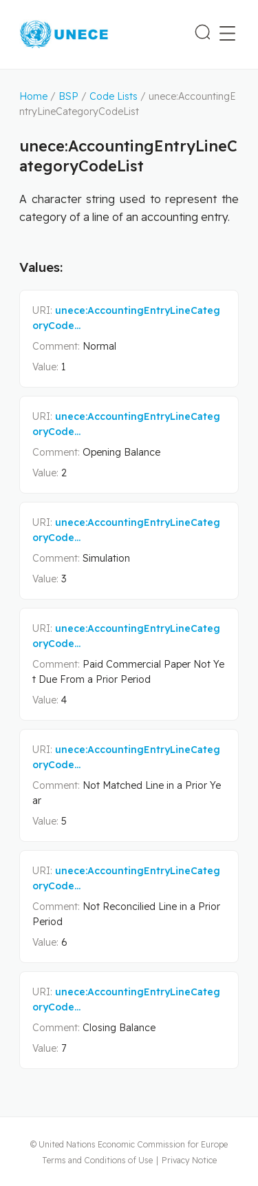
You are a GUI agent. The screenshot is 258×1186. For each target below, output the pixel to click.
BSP (68, 96)
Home (33, 96)
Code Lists (113, 96)
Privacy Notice (189, 1160)
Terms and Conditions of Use (97, 1160)
